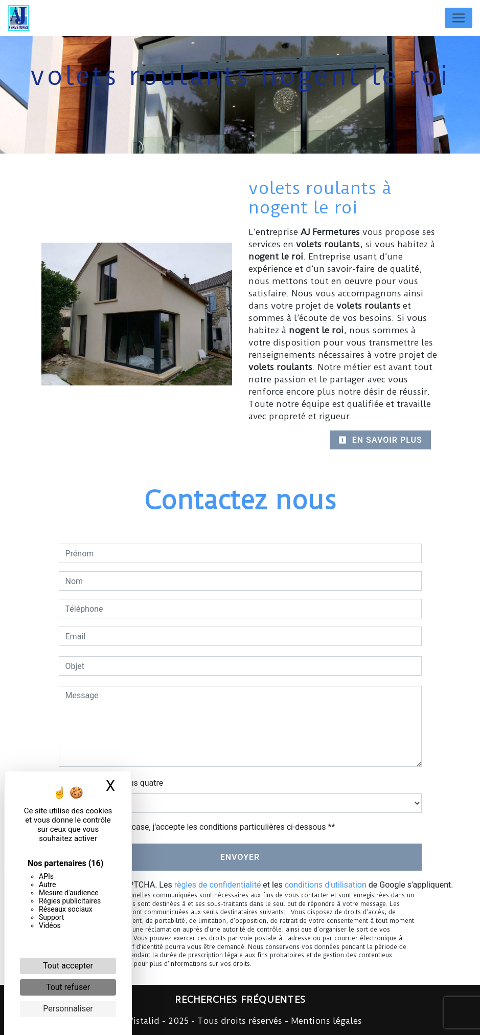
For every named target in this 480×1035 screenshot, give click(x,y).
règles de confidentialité (217, 885)
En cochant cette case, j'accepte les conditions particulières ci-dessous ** (202, 827)
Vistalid (143, 1021)
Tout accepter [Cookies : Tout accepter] (68, 966)
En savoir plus (380, 440)
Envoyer (240, 857)
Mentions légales (325, 1021)
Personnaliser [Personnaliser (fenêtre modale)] (68, 1009)
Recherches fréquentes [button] (240, 999)
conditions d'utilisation (326, 885)
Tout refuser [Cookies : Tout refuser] (68, 987)
